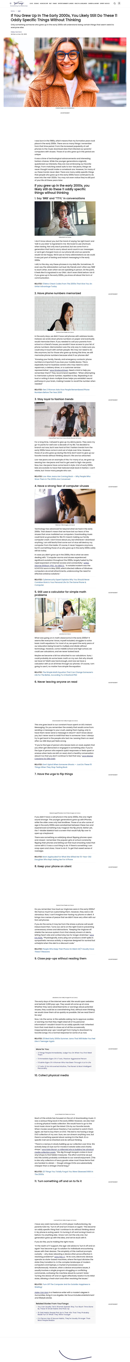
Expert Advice (105, 3)
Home (13, 11)
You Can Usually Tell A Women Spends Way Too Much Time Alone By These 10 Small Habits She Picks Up (65, 1308)
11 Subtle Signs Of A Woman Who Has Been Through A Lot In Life (64, 1062)
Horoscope (44, 3)
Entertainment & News (65, 3)
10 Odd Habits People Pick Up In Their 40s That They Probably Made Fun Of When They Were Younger (63, 1314)
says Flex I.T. (59, 1256)
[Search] (114, 3)
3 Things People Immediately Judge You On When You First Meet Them (65, 1054)
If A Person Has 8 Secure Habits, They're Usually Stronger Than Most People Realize (64, 1319)
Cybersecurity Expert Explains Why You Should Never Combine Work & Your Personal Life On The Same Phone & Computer (62, 582)
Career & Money (93, 3)
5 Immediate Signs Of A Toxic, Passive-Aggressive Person (62, 1059)
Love (31, 3)
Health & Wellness (81, 3)
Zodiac (36, 3)
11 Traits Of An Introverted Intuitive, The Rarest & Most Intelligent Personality (64, 1067)
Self (50, 3)
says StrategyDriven (59, 370)
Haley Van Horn (16, 32)
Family (55, 3)
